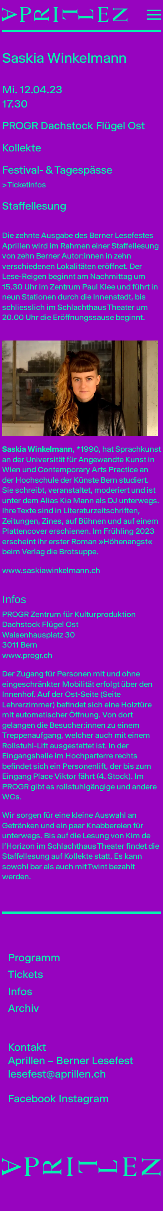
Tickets (25, 974)
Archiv (23, 1008)
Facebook (32, 1098)
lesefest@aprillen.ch (57, 1074)
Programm (34, 957)
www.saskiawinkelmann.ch (51, 570)
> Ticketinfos (24, 184)
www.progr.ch (27, 655)
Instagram (84, 1098)
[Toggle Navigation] (150, 15)
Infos (20, 991)
